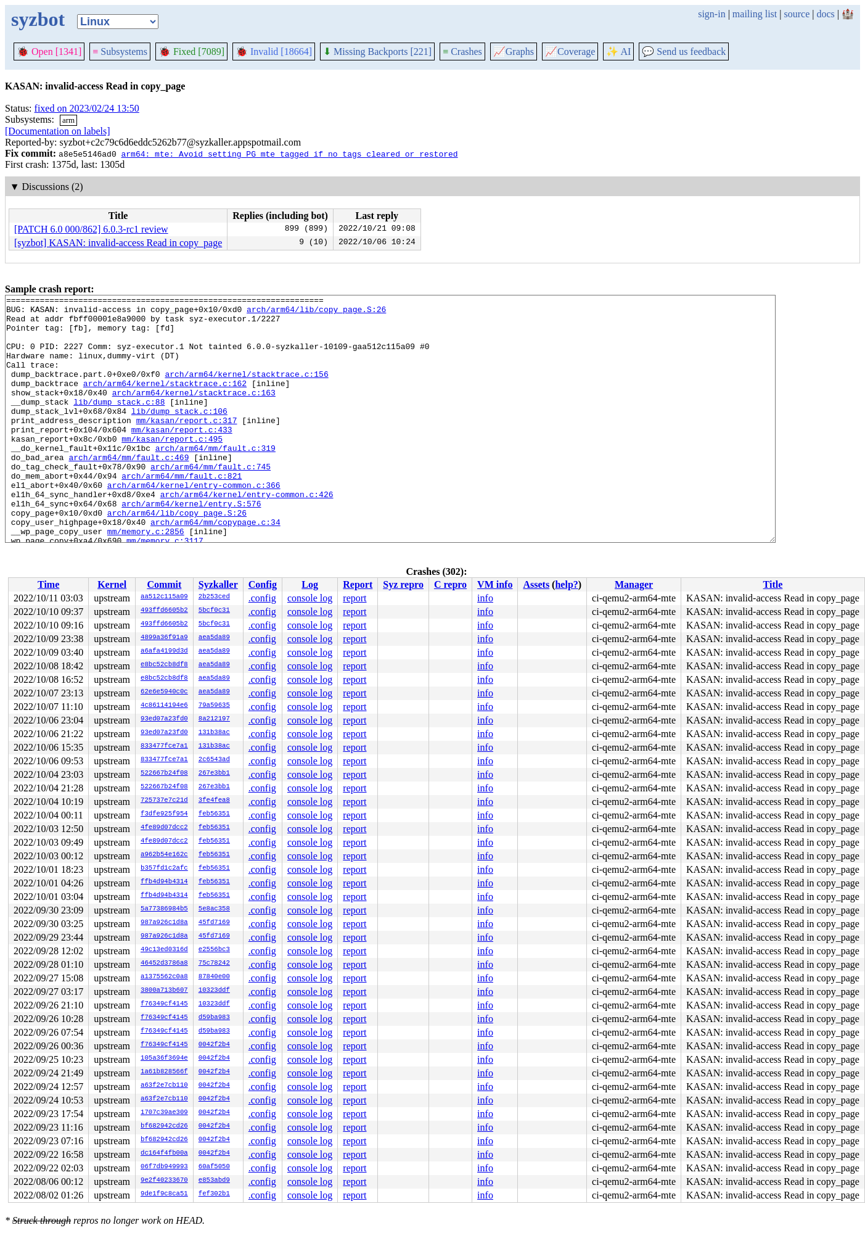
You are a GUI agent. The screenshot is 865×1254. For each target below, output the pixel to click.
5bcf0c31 (214, 610)
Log (309, 584)
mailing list (754, 14)
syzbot (38, 19)
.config (262, 598)
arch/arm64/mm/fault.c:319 (215, 479)
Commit (164, 584)
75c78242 (214, 963)
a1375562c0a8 (164, 977)
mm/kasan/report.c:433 (181, 457)
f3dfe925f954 (164, 814)
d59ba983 (214, 1017)
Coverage (570, 51)
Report (357, 584)
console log (309, 598)
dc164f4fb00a (164, 1153)
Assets (536, 584)
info (485, 598)
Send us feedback (684, 51)
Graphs (513, 51)
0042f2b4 (214, 1045)
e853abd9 (214, 1180)
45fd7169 (214, 922)
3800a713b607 (164, 990)
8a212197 (214, 719)
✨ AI (618, 51)
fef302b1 (214, 1194)
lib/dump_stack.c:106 (179, 434)
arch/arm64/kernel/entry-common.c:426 (247, 534)
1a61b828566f (164, 1072)
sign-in (711, 14)
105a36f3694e (164, 1058)
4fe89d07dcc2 (164, 827)
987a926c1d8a (164, 922)
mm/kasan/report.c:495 (172, 468)
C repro (450, 584)
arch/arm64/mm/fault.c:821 (181, 512)
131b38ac (214, 732)
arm (68, 120)
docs (825, 14)
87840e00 (214, 977)
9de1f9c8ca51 (164, 1194)
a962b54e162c (164, 855)
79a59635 (214, 705)
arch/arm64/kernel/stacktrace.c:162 (165, 401)
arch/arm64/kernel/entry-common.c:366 (194, 523)
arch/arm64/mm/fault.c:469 (128, 490)
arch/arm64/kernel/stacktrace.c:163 (194, 412)
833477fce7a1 (164, 746)
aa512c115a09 (164, 597)
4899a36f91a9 (164, 637)
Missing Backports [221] (377, 51)
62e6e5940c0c (164, 692)
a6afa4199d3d (164, 651)
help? (566, 584)
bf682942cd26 (164, 1126)
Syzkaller (218, 584)
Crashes (462, 51)
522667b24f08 (164, 773)
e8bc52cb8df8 (164, 665)
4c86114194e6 (164, 705)
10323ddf (214, 990)
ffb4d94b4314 (164, 882)
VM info (494, 584)
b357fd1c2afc (164, 868)
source (797, 14)
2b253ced (214, 597)
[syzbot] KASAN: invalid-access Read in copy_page (118, 242)
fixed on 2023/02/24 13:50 (87, 108)
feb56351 (214, 814)
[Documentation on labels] (57, 131)
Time (48, 584)
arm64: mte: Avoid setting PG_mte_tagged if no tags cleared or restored (289, 153)
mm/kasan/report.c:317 (186, 446)
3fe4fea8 (214, 800)
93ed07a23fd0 (164, 719)
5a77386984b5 (164, 909)
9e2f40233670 (164, 1180)
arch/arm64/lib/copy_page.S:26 (316, 312)
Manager (634, 584)
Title (773, 584)
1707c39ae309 (164, 1112)
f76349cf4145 (164, 1004)
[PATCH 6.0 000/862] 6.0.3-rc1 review (91, 229)
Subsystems (119, 51)
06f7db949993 (164, 1167)
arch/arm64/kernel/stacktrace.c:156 (246, 390)
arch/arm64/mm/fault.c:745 (210, 501)
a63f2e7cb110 (164, 1085)
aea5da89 (214, 637)
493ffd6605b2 (164, 610)
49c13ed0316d (164, 950)
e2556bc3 (214, 950)
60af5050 (214, 1167)
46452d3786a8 (164, 963)
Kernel (111, 584)
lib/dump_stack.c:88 (119, 423)
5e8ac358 (214, 909)
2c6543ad (214, 760)
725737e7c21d (164, 800)
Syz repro (403, 584)
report (354, 598)
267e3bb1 (214, 773)
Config (262, 584)
